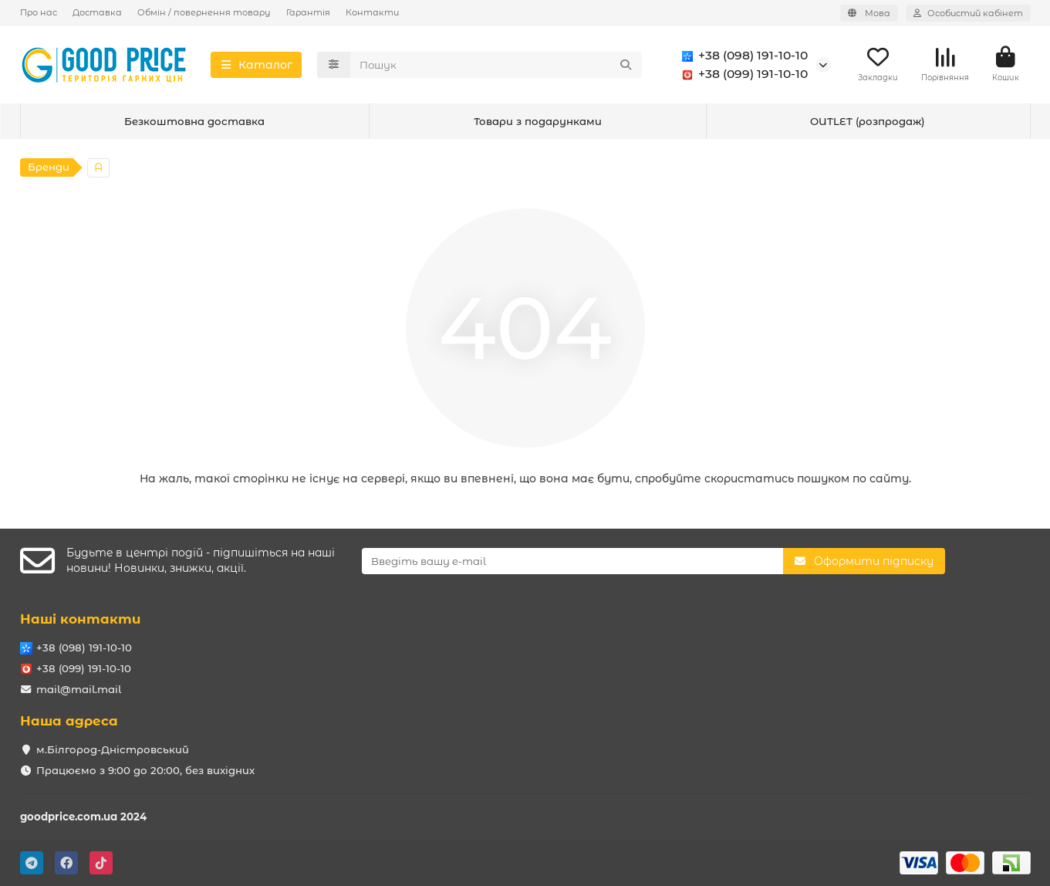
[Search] (496, 65)
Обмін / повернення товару (204, 12)
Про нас (38, 12)
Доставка (97, 12)
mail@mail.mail (78, 689)
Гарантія (308, 12)
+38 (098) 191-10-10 (742, 55)
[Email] (572, 561)
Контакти (372, 12)
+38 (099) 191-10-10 (742, 74)
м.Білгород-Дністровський (112, 749)
